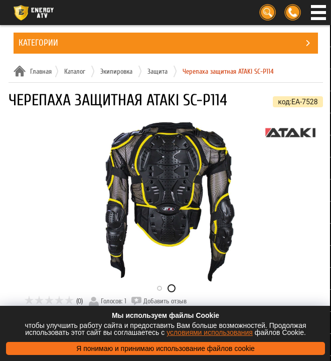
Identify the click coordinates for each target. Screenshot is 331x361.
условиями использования (210, 332)
